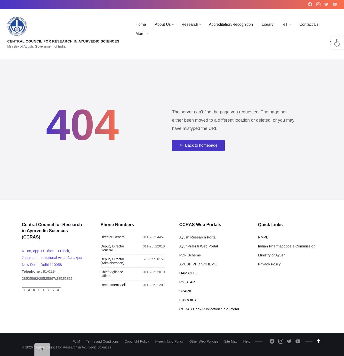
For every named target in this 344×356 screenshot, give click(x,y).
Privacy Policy (269, 264)
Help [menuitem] (246, 341)
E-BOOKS (187, 300)
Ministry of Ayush (271, 255)
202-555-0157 (154, 259)
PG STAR (187, 282)
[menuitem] (141, 24)
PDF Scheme (190, 255)
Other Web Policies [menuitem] (203, 341)
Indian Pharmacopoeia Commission (286, 246)
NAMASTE (188, 273)
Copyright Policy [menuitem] (137, 341)
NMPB (263, 237)
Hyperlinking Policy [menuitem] (169, 341)
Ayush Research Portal (197, 237)
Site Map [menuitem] (230, 341)
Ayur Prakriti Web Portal (198, 246)
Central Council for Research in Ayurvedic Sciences (63, 41)
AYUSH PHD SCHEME (198, 264)
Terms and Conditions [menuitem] (102, 341)
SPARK (185, 291)
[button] (337, 42)
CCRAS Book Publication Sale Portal (209, 309)
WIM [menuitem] (76, 341)
